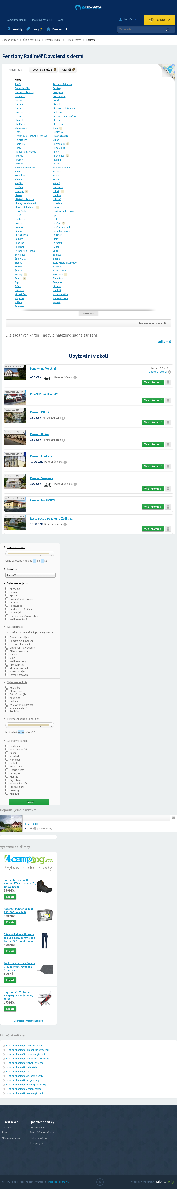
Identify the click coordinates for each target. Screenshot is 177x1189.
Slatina (18, 262)
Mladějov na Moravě (25, 203)
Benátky (57, 88)
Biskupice (58, 92)
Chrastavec (21, 128)
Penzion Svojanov (41, 478)
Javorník (57, 159)
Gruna (56, 139)
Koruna (56, 175)
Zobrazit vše (88, 313)
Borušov (57, 100)
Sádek (56, 250)
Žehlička (12, 711)
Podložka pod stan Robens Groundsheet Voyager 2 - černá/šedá (19, 966)
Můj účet (128, 19)
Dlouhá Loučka (61, 136)
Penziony (6, 1127)
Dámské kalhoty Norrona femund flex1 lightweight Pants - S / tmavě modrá (19, 938)
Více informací (153, 382)
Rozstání (19, 246)
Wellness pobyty (17, 661)
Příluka (18, 231)
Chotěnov (20, 124)
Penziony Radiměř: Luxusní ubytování (25, 1054)
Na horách (13, 654)
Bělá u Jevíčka (22, 88)
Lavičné (19, 187)
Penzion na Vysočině (43, 368)
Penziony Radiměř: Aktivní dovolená (25, 1062)
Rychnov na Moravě (25, 250)
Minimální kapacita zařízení (23, 719)
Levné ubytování (16, 674)
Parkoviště (13, 612)
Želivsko (19, 306)
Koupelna (12, 697)
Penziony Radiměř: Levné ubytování (24, 1093)
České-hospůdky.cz (40, 1138)
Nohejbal (12, 759)
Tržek (18, 286)
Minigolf (12, 793)
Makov (18, 195)
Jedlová (19, 163)
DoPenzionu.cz (37, 1127)
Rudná (56, 246)
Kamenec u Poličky (25, 167)
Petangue (12, 773)
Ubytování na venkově (20, 647)
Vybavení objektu (17, 583)
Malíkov (57, 195)
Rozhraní (57, 242)
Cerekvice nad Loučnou (65, 116)
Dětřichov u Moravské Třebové (31, 136)
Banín (18, 84)
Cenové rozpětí (16, 547)
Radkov (19, 239)
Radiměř (57, 235)
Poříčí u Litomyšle (62, 227)
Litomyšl (19, 191)
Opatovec (20, 219)
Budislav (57, 112)
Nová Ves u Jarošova (63, 211)
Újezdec (57, 286)
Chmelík (19, 120)
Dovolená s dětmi (17, 637)
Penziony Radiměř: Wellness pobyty (24, 1076)
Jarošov (19, 159)
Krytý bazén (14, 780)
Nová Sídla (20, 211)
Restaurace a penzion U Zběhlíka (51, 518)
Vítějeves (19, 298)
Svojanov (58, 274)
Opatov (57, 215)
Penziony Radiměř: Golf (18, 1071)
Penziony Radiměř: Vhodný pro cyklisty (26, 1084)
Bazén (11, 592)
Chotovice (58, 124)
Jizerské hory (45, 828)
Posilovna (13, 746)
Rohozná (19, 242)
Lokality (16, 29)
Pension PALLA (39, 412)
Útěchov (19, 290)
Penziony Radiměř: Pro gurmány (22, 1080)
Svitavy (18, 274)
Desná (18, 132)
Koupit (10, 896)
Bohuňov (20, 96)
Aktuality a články (16, 20)
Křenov (18, 179)
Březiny (19, 108)
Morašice (57, 203)
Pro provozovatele (42, 20)
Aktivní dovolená (16, 651)
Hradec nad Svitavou (25, 151)
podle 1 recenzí (160, 371)
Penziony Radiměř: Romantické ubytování (27, 1049)
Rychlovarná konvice (19, 704)
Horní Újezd (59, 147)
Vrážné (18, 302)
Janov (56, 151)
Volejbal (12, 756)
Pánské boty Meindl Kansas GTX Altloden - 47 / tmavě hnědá (20, 883)
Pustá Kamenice (61, 231)
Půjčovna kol (14, 787)
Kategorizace (15, 627)
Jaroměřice (58, 155)
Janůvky (19, 155)
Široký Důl (20, 258)
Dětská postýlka (16, 694)
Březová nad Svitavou (64, 108)
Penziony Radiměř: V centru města (23, 1089)
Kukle (56, 179)
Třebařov (58, 278)
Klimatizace (14, 691)
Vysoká (56, 302)
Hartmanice (59, 143)
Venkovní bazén (16, 783)
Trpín (17, 282)
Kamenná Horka (61, 167)
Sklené (56, 258)
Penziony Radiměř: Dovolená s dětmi (25, 1045)
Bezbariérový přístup (19, 609)
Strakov (57, 266)
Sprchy (11, 595)
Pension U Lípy (39, 434)
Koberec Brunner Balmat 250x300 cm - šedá (18, 910)
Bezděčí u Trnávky (24, 92)
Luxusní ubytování (17, 644)
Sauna (11, 753)
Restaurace (13, 605)
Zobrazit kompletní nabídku (28, 1020)
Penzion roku (60, 29)
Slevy (37, 29)
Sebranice (20, 254)
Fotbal (11, 763)
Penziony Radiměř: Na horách (21, 1067)
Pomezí (19, 227)
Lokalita (12, 569)
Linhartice (58, 187)
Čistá (55, 128)
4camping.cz (36, 1143)
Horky (18, 147)
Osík (55, 219)
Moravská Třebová (25, 207)
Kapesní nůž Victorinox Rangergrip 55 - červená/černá (19, 995)
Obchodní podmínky (58, 1181)
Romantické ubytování (19, 641)
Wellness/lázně (16, 619)
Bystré (18, 116)
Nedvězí (57, 207)
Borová (19, 100)
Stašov (18, 266)
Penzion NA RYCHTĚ (42, 500)
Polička (57, 223)
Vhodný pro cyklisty (18, 668)
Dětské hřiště (14, 770)
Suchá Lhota (59, 270)
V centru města (15, 671)
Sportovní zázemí (17, 740)
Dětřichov (58, 132)
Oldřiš (18, 215)
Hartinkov (20, 143)
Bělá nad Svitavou (62, 84)
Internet (12, 602)
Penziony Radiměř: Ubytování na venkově (27, 1058)
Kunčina (19, 183)
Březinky (57, 104)
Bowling (12, 790)
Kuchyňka (12, 588)
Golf (10, 657)
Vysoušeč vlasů (16, 708)
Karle (18, 171)
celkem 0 (164, 341)
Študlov (19, 270)
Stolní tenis (13, 766)
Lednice (11, 701)
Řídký (55, 239)
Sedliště (57, 254)
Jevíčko (56, 163)
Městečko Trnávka (24, 199)
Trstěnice (58, 282)
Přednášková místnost (19, 599)
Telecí (18, 278)
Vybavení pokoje (17, 682)
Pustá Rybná (21, 235)
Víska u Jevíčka (60, 294)
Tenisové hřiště (16, 749)
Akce (60, 20)
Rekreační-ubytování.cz (42, 1132)
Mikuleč (57, 199)
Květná (56, 183)
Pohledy (19, 223)
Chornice (57, 120)
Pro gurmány (14, 664)
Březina (19, 104)
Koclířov (57, 171)
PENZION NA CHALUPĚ (44, 394)
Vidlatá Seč (21, 294)
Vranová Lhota (60, 298)
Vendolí (57, 290)
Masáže (11, 776)
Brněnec (19, 112)
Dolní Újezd (21, 139)
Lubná (56, 191)
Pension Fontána (41, 456)
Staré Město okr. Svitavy (65, 262)
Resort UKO (31, 824)
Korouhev (20, 175)
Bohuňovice (59, 96)
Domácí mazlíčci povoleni (21, 616)
